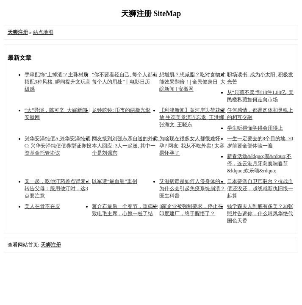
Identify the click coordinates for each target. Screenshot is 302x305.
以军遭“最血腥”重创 (114, 181)
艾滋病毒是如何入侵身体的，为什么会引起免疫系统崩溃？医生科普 (192, 188)
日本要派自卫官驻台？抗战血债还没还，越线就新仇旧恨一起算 (260, 188)
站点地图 (43, 32)
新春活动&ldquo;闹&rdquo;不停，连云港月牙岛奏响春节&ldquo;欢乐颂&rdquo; (259, 163)
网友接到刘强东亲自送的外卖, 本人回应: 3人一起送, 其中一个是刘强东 (125, 146)
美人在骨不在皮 (42, 206)
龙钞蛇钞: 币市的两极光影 (121, 110)
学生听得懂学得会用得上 (255, 128)
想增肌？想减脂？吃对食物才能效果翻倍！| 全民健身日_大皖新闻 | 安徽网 (192, 82)
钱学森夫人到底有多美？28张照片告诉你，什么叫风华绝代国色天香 (260, 213)
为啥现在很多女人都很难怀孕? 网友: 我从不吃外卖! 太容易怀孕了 (191, 146)
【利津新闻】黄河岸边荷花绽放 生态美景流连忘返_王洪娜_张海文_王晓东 (193, 117)
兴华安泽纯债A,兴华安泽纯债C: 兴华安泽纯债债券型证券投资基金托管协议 (58, 146)
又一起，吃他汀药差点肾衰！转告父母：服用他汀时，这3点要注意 (58, 188)
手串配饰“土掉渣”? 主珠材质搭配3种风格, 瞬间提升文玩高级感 (58, 82)
